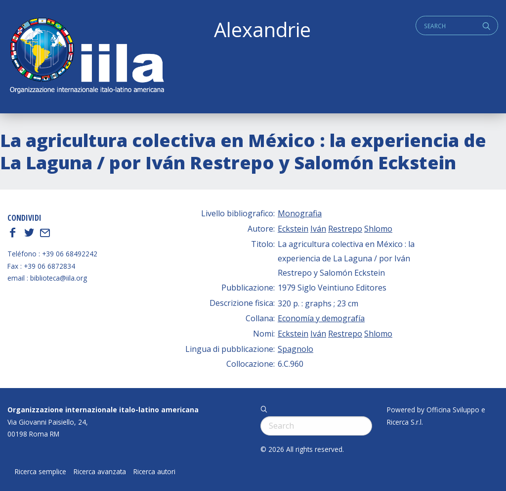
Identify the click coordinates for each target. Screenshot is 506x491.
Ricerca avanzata (100, 471)
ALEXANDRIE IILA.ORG (86, 57)
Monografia (300, 213)
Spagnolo (295, 349)
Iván (318, 228)
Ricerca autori (154, 471)
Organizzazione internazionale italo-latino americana (103, 409)
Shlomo (378, 228)
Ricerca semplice (40, 471)
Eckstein (293, 228)
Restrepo (345, 228)
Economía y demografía (321, 318)
